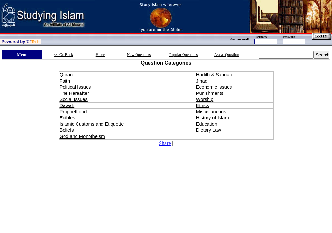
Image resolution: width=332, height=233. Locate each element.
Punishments (210, 93)
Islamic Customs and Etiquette (92, 124)
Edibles (67, 117)
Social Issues (74, 99)
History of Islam (212, 117)
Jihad (202, 80)
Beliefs (67, 130)
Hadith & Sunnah (214, 74)
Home (100, 54)
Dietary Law (208, 130)
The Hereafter (74, 93)
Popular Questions (183, 54)
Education (206, 124)
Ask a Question (226, 54)
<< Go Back (63, 54)
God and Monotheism (82, 136)
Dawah (67, 105)
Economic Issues (214, 87)
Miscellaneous (211, 111)
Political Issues (75, 87)
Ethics (202, 105)
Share (165, 143)
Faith (65, 80)
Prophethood (73, 111)
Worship (205, 99)
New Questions (139, 54)
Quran (66, 74)
